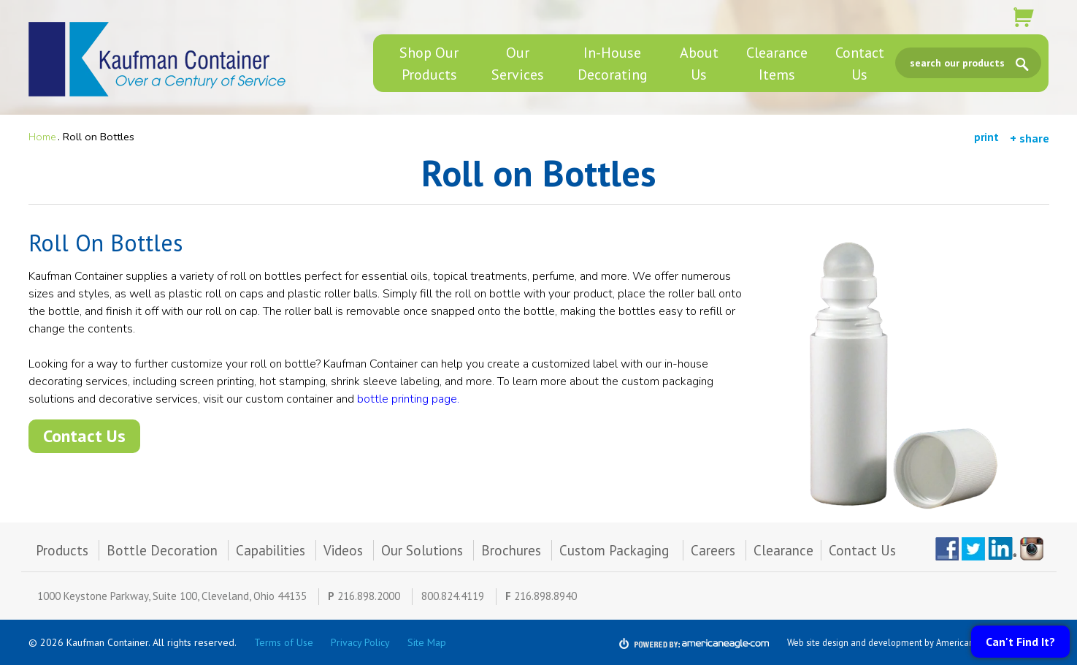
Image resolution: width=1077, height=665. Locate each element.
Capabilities (270, 550)
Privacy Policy (360, 642)
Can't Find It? (1020, 641)
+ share (1029, 138)
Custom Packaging (615, 550)
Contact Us (84, 436)
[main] (538, 315)
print (986, 137)
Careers (713, 550)
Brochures (511, 550)
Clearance (783, 550)
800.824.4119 (452, 596)
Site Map (426, 642)
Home (42, 136)
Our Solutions (422, 550)
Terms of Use (283, 642)
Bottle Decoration (162, 550)
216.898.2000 (368, 596)
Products (62, 550)
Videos (343, 550)
